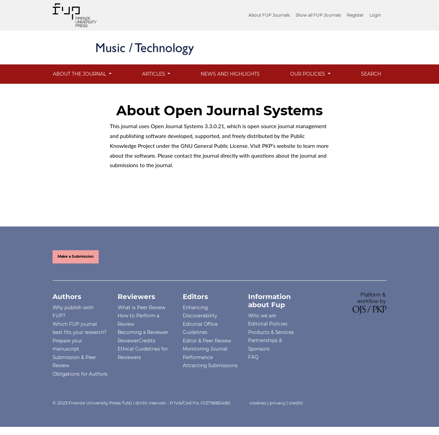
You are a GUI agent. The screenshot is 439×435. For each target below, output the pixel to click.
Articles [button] (154, 74)
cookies (258, 403)
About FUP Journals (269, 15)
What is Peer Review (141, 307)
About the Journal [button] (80, 74)
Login (375, 15)
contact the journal (196, 155)
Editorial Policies (267, 324)
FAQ (253, 357)
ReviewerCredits (136, 340)
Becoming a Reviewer (143, 332)
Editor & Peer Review (207, 340)
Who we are (262, 315)
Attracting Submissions (210, 365)
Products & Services (271, 332)
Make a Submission (76, 256)
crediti (296, 403)
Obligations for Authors (80, 374)
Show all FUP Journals (318, 15)
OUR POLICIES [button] (308, 74)
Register (355, 15)
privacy (277, 403)
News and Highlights (230, 74)
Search (371, 74)
